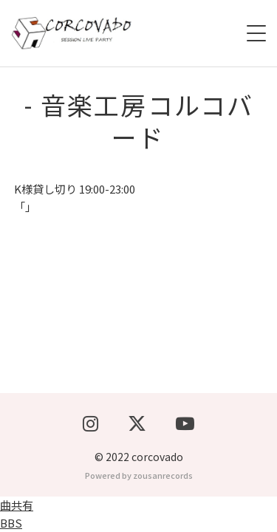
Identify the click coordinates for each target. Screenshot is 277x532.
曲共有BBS (16, 514)
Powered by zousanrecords (139, 475)
